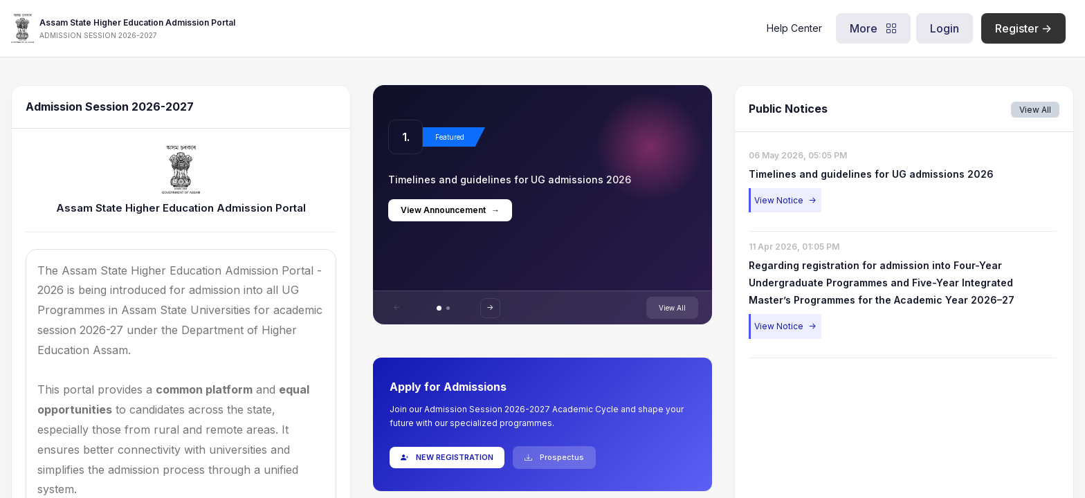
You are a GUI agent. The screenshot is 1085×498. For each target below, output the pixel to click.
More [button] (867, 28)
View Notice (783, 200)
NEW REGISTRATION (448, 457)
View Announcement (451, 210)
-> (491, 307)
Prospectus (555, 457)
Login (939, 28)
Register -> (1018, 28)
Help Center (789, 28)
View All (670, 308)
